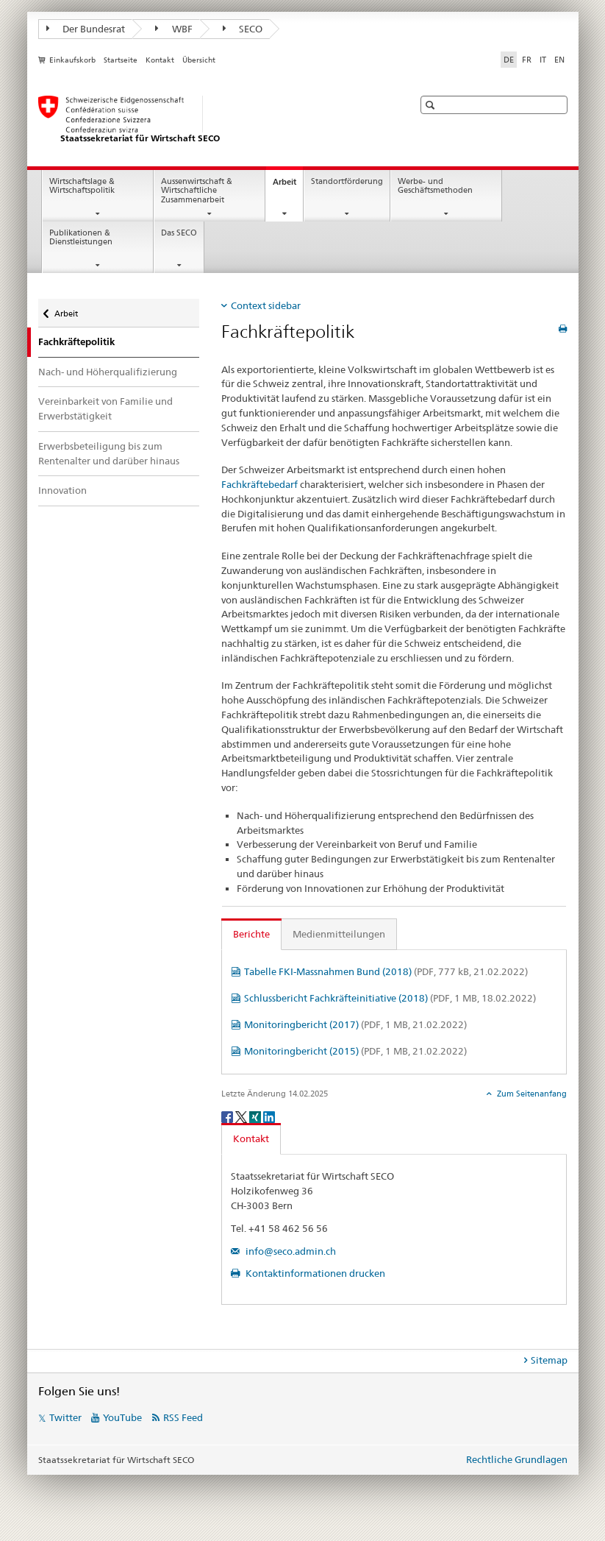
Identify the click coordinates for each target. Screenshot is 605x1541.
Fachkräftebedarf (259, 484)
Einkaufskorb (72, 60)
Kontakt (160, 60)
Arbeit (288, 186)
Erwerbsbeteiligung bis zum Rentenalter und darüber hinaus (108, 453)
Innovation (62, 490)
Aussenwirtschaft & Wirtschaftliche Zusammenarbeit (196, 191)
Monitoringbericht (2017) (355, 1024)
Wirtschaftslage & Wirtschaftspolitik (82, 186)
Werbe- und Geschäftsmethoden (435, 186)
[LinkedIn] (269, 1116)
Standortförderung (347, 181)
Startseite (120, 60)
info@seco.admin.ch (289, 1251)
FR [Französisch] (526, 59)
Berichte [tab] (251, 934)
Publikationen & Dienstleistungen (80, 237)
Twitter (65, 1417)
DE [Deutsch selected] (509, 59)
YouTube (122, 1417)
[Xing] (256, 1116)
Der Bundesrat (86, 29)
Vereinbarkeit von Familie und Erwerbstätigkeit (105, 408)
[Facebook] (228, 1116)
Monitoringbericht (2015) (355, 1051)
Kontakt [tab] (251, 1138)
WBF (174, 29)
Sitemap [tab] (549, 1360)
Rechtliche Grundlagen (517, 1459)
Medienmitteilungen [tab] (339, 934)
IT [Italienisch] (543, 59)
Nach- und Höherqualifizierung (107, 372)
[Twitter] (242, 1116)
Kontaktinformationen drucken (314, 1273)
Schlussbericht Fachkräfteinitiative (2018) (390, 998)
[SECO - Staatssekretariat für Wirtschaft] (211, 120)
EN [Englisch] (559, 59)
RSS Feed (183, 1417)
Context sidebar (266, 305)
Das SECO (179, 233)
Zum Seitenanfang (531, 1093)
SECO (243, 29)
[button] (432, 104)
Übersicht (198, 60)
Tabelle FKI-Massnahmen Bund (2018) (386, 971)
